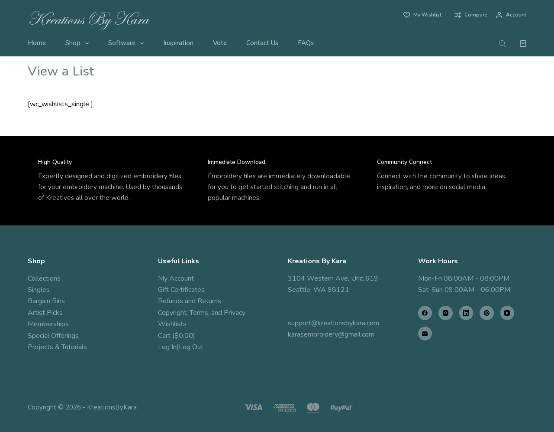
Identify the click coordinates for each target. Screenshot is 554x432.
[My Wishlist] (422, 15)
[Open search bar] (502, 43)
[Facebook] (425, 313)
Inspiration (178, 43)
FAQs (306, 43)
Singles (39, 290)
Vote (220, 43)
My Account (176, 278)
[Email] (425, 334)
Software (127, 43)
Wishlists (172, 324)
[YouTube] (507, 313)
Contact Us (262, 43)
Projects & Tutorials (57, 347)
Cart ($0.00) (176, 335)
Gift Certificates (181, 290)
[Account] (511, 15)
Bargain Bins (46, 301)
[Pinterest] (487, 313)
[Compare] (470, 15)
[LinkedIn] (466, 313)
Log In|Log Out (180, 347)
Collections (44, 278)
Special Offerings (53, 335)
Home (37, 43)
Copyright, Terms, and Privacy (201, 312)
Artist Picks (45, 312)
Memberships (48, 324)
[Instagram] (445, 313)
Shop (78, 43)
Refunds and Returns (189, 301)
